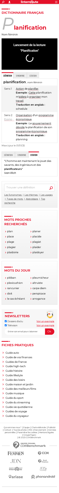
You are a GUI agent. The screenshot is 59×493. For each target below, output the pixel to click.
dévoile (20, 127)
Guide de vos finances (19, 357)
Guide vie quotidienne (19, 407)
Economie (10, 119)
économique (23, 119)
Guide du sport (15, 397)
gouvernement (41, 123)
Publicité (51, 427)
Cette (32, 92)
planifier (33, 88)
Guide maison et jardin (19, 384)
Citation (32, 75)
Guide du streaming (18, 402)
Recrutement (40, 430)
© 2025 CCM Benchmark (30, 437)
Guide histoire (14, 370)
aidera (22, 96)
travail (19, 100)
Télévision (11, 325)
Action (20, 88)
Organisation (24, 115)
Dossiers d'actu (14, 321)
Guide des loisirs (15, 379)
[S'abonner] (29, 331)
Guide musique (15, 393)
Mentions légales (46, 432)
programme (46, 115)
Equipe (26, 427)
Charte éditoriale (38, 427)
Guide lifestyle (14, 375)
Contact (7, 430)
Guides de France (16, 361)
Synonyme (20, 75)
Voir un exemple (45, 321)
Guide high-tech (16, 366)
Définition (8, 155)
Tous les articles (20, 430)
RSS (30, 430)
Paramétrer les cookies (27, 432)
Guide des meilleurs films (21, 388)
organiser (35, 96)
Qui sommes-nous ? (12, 427)
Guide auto (12, 352)
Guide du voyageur (17, 415)
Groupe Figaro (29, 435)
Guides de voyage (16, 411)
